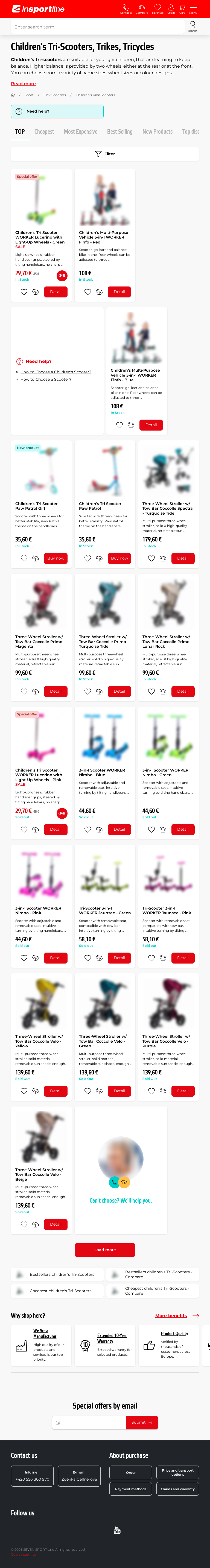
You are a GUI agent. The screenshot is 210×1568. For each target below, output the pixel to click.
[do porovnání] (35, 291)
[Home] (13, 95)
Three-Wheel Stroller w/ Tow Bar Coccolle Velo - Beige (39, 1174)
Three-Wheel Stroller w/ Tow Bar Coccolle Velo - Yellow (39, 1041)
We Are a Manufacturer (44, 1334)
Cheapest (44, 132)
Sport (29, 95)
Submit (142, 1422)
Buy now (55, 558)
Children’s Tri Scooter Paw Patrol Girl (36, 506)
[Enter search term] (98, 27)
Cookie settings (23, 1554)
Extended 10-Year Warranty (112, 1338)
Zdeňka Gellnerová (79, 1476)
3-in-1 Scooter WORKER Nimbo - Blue (102, 773)
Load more (105, 1249)
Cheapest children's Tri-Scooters (52, 1291)
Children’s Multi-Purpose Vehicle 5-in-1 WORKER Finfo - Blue (135, 375)
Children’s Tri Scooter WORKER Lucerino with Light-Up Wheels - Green (40, 240)
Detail (56, 291)
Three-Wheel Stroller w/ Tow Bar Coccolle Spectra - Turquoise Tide (167, 508)
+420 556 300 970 (32, 1476)
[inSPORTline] (38, 9)
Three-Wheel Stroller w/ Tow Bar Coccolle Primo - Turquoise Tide (104, 641)
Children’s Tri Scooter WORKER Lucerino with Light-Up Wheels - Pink (38, 777)
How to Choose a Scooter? (46, 379)
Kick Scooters (54, 95)
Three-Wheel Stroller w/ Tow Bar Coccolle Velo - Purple (166, 1041)
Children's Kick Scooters (95, 95)
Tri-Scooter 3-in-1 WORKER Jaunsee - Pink (166, 911)
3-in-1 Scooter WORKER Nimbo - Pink (38, 911)
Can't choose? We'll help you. (121, 1201)
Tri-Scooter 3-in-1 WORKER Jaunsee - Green (105, 911)
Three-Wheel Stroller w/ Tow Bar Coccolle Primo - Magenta (40, 641)
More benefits (177, 1315)
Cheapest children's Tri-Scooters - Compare (149, 1291)
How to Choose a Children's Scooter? (56, 371)
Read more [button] (23, 83)
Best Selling (120, 132)
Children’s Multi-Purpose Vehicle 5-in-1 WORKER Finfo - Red (103, 237)
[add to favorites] (24, 291)
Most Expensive (80, 132)
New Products (157, 132)
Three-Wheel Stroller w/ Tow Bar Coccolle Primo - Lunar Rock (167, 641)
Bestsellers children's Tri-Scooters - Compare (151, 1274)
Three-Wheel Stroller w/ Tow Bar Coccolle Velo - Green (103, 1041)
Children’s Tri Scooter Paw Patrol (100, 506)
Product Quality (174, 1334)
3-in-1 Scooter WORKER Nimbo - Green (165, 773)
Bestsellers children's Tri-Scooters (54, 1274)
